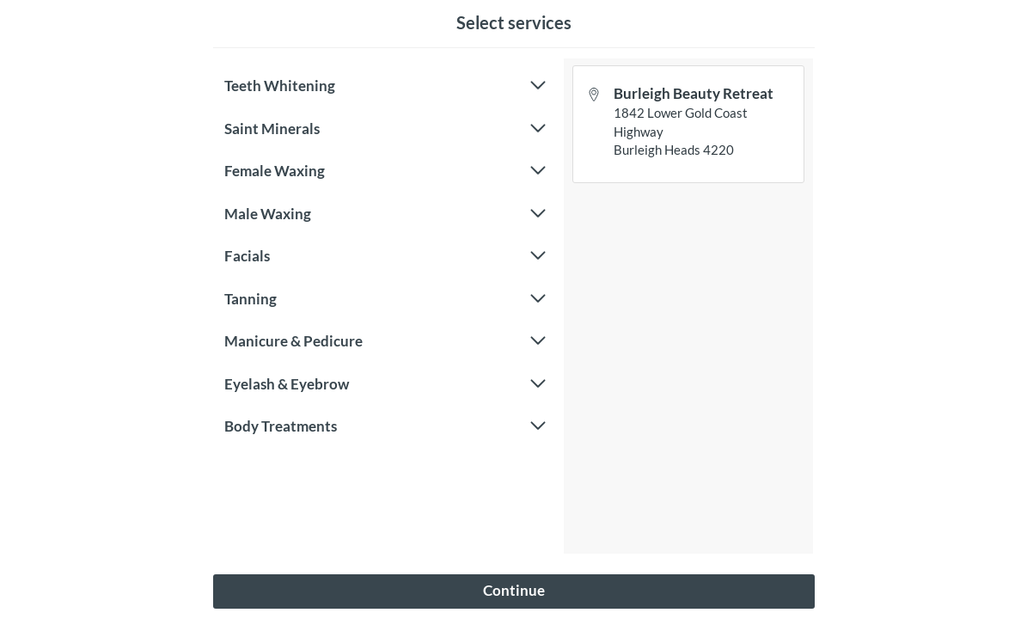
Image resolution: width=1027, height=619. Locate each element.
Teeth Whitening (385, 86)
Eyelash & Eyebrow (385, 384)
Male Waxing (385, 214)
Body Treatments (385, 426)
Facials (385, 256)
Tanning (385, 299)
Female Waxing (385, 171)
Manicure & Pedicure (385, 341)
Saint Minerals (385, 129)
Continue (514, 590)
